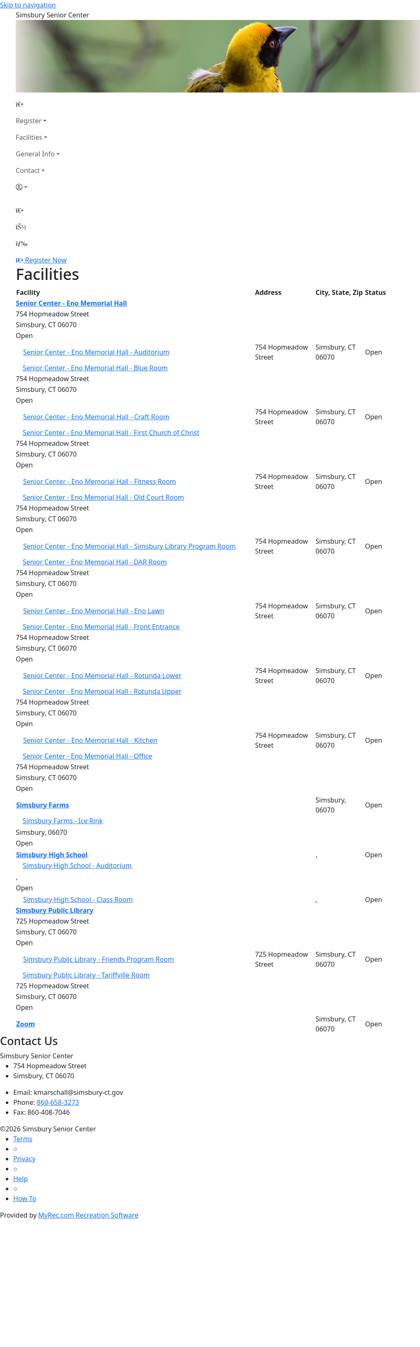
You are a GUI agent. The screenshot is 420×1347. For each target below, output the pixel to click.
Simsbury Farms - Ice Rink (63, 820)
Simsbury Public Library (54, 910)
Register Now (45, 260)
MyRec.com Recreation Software (88, 1215)
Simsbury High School (52, 854)
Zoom (25, 1023)
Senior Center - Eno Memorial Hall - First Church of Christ (111, 432)
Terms (22, 1138)
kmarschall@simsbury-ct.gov (78, 1092)
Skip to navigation (28, 5)
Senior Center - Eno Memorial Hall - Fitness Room (99, 481)
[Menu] (21, 243)
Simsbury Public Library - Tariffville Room (86, 975)
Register (29, 120)
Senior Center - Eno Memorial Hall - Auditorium (96, 352)
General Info (35, 153)
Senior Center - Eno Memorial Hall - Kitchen (90, 740)
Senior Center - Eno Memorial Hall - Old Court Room (103, 497)
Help (20, 1178)
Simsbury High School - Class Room (78, 899)
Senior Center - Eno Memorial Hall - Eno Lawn (93, 610)
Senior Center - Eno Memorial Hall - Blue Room (95, 367)
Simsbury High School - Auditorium (77, 865)
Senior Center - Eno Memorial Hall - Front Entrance (101, 626)
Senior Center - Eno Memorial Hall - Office (87, 756)
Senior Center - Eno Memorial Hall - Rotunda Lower (102, 675)
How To (24, 1198)
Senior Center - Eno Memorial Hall (71, 303)
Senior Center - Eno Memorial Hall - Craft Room (96, 416)
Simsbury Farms (42, 805)
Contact (28, 170)
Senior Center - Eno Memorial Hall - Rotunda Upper (102, 691)
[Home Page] (38, 104)
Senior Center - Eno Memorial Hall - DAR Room (95, 562)
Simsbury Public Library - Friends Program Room (98, 959)
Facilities (29, 137)
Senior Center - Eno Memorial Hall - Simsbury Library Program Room (129, 546)
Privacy (24, 1158)
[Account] (38, 187)
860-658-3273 (58, 1102)
